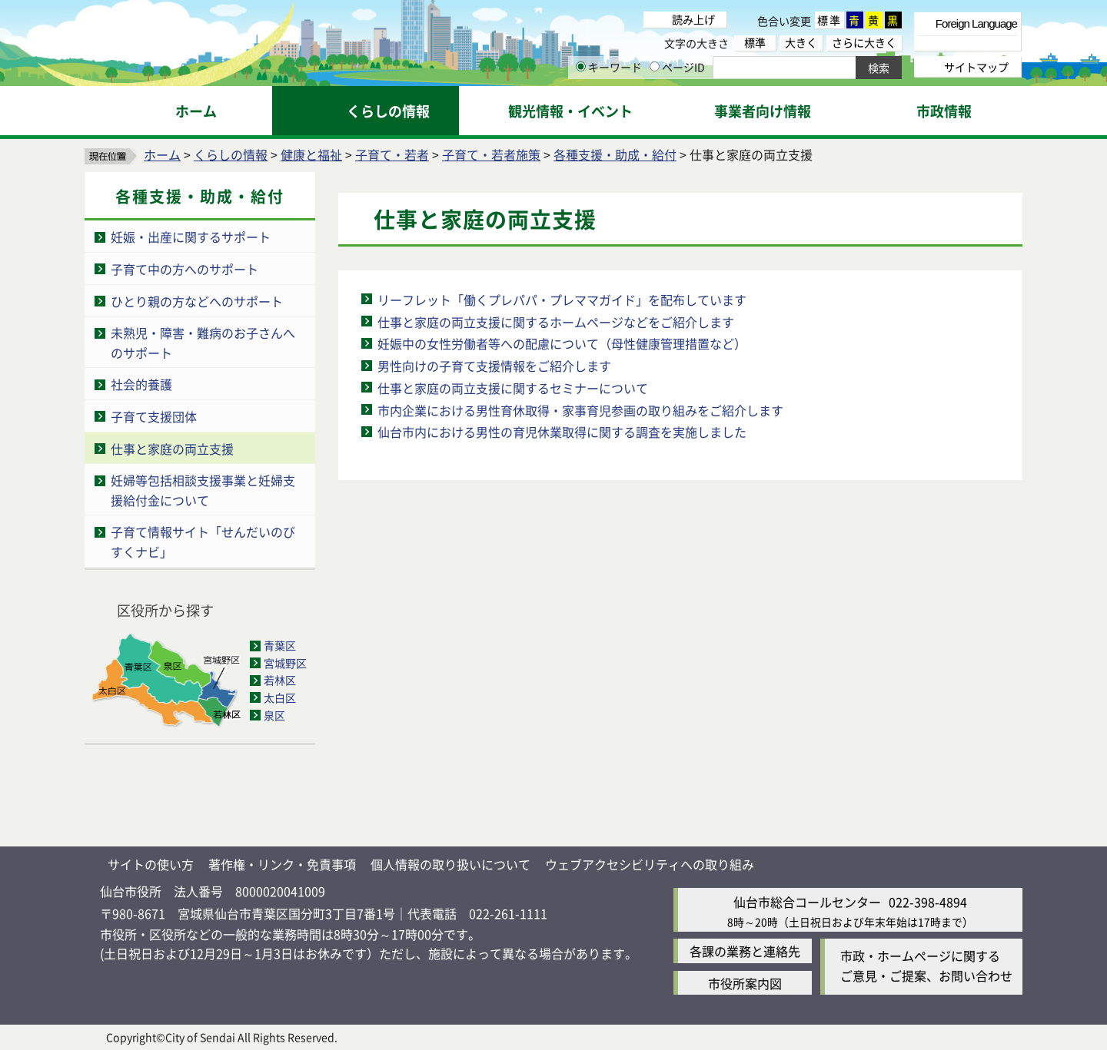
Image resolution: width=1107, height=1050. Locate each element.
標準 (829, 20)
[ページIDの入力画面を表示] (655, 66)
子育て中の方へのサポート (184, 269)
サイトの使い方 (151, 864)
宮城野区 (285, 663)
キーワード (609, 67)
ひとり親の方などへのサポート (197, 301)
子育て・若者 (392, 154)
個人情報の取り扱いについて (450, 864)
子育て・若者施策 (491, 154)
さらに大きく (864, 42)
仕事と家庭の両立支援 (172, 448)
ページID (677, 67)
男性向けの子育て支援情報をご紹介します (494, 365)
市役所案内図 (745, 983)
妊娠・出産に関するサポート (191, 236)
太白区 (280, 697)
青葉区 (280, 645)
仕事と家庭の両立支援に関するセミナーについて (512, 388)
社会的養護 (141, 384)
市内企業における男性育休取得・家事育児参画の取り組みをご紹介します (580, 410)
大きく (801, 42)
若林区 (280, 679)
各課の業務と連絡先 (745, 951)
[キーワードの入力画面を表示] (581, 66)
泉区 (274, 715)
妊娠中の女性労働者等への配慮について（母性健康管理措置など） (561, 343)
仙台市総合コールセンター (807, 902)
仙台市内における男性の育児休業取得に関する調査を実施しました (561, 431)
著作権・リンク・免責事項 (282, 864)
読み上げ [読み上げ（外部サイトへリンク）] (693, 19)
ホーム (162, 154)
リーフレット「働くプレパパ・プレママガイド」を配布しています (561, 299)
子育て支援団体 (154, 416)
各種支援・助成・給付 (615, 154)
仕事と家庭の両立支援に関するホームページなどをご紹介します (555, 322)
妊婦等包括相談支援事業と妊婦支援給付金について (203, 490)
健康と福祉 (311, 154)
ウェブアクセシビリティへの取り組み (649, 864)
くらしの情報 (231, 154)
